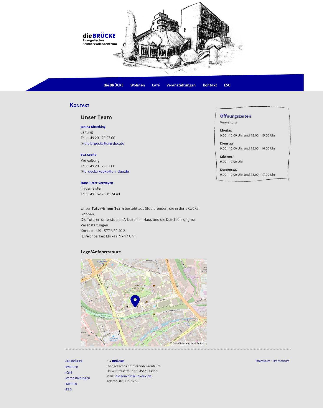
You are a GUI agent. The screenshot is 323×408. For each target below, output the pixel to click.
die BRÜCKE (114, 85)
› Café (69, 372)
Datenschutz (281, 361)
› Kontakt (71, 384)
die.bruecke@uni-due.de (104, 143)
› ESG (68, 389)
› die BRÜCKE (74, 361)
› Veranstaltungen (77, 378)
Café (156, 85)
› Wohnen (71, 367)
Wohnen (137, 85)
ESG (227, 85)
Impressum (262, 361)
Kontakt (210, 85)
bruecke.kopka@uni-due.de (106, 171)
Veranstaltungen (181, 85)
